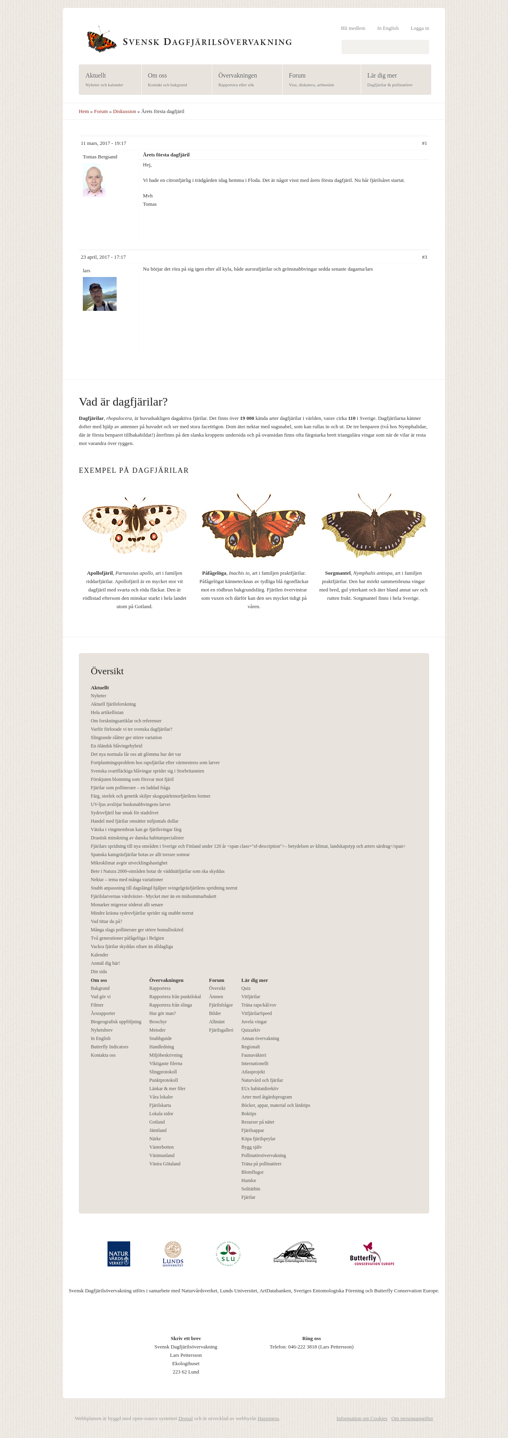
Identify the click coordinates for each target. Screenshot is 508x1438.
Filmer (97, 1005)
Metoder (157, 1030)
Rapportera (159, 988)
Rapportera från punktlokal (175, 996)
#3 (424, 257)
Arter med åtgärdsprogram (266, 1097)
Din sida (99, 971)
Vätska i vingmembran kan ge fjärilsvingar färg (136, 829)
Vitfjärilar (250, 996)
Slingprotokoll (163, 1072)
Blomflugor (252, 1172)
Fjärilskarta (160, 1105)
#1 (424, 143)
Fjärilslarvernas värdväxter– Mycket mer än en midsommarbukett (153, 896)
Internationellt (254, 1063)
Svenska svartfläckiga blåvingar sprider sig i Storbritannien (147, 771)
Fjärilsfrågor (221, 1005)
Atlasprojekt (253, 1072)
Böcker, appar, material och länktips (275, 1105)
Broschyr (158, 1021)
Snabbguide (160, 1038)
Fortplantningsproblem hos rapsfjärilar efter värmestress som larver (155, 762)
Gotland (157, 1122)
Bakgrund (100, 988)
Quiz (245, 988)
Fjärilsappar (252, 1130)
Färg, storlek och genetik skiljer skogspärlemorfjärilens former (151, 796)
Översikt (217, 988)
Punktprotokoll (163, 1080)
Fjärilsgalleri (221, 1030)
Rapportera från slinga (170, 1005)
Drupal (185, 1418)
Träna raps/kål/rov (258, 1005)
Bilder (215, 1013)
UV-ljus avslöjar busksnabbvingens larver (131, 804)
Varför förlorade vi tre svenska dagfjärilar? (131, 729)
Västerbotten (161, 1147)
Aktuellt (107, 80)
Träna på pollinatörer (261, 1164)
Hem (84, 111)
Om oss (174, 80)
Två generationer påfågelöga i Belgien (127, 938)
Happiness (268, 1418)
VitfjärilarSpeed (256, 1013)
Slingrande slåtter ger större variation (126, 737)
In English (388, 28)
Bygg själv (251, 1147)
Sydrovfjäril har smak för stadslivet (124, 813)
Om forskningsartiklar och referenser (126, 721)
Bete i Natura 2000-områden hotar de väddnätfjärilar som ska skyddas (158, 871)
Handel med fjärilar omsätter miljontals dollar (134, 821)
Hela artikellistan (107, 712)
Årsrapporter (103, 1013)
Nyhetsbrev (102, 1030)
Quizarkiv (250, 1030)
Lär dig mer (393, 80)
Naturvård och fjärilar (262, 1080)
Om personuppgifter (412, 1418)
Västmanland (161, 1155)
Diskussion (124, 111)
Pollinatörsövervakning (263, 1155)
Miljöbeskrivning (165, 1055)
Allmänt (217, 1021)
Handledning (161, 1047)
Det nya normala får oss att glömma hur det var (136, 754)
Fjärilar (248, 1197)
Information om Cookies (361, 1418)
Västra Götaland (164, 1164)
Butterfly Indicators (109, 1047)
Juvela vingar (254, 1021)
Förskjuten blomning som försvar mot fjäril (132, 779)
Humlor (248, 1180)
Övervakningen (244, 80)
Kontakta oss (103, 1055)
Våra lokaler (161, 1097)
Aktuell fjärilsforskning (113, 704)
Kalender (99, 955)
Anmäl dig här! (105, 963)
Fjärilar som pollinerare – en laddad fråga (130, 787)
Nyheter (98, 696)
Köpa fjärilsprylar (258, 1138)
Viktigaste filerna (165, 1063)
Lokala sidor (161, 1113)
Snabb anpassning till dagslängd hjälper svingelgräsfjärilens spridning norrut (164, 888)
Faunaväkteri (253, 1055)
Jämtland (157, 1130)
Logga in (419, 28)
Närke (155, 1138)
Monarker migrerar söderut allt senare (127, 904)
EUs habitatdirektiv (260, 1088)
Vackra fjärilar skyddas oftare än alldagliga (132, 946)
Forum (319, 80)
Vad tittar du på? (106, 921)
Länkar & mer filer (167, 1088)
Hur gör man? (162, 1013)
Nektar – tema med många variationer (127, 879)
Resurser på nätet (257, 1122)
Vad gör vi (101, 996)
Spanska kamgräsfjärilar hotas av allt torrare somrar (140, 854)
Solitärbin (250, 1189)
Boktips (248, 1113)
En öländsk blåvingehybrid (116, 746)
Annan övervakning (260, 1038)
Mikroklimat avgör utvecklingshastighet (129, 863)
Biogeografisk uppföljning (116, 1021)
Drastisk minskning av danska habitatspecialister (137, 838)
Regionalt (250, 1047)
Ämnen (216, 996)
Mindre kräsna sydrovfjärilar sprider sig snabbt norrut (142, 913)
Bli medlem (353, 28)
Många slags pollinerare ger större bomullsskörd (137, 930)
